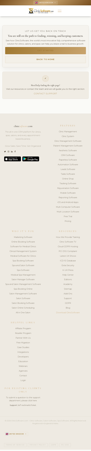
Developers (23, 358)
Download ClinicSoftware (68, 314)
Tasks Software (68, 175)
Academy (67, 285)
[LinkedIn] (12, 152)
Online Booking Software (23, 243)
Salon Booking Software (23, 304)
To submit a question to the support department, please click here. (23, 400)
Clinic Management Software (67, 142)
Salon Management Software (23, 295)
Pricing (68, 222)
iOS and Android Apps (68, 203)
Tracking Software (67, 184)
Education (23, 363)
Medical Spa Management (23, 276)
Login (23, 381)
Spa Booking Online (23, 290)
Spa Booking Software (23, 262)
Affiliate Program (23, 329)
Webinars (23, 367)
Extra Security (68, 266)
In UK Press (67, 271)
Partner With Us (23, 339)
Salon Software (23, 299)
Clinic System (68, 137)
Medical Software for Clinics (23, 257)
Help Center (68, 276)
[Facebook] (15, 152)
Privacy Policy (38, 446)
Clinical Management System (23, 252)
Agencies (23, 372)
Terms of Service (15, 446)
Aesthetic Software (68, 152)
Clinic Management (68, 133)
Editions (68, 281)
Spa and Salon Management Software (23, 285)
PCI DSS (65, 446)
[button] (59, 11)
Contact (23, 377)
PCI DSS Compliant (68, 252)
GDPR (68, 304)
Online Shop (68, 180)
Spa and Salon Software (23, 266)
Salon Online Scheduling (23, 309)
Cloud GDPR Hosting (68, 248)
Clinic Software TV (67, 243)
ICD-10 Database (68, 262)
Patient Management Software (67, 147)
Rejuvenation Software (68, 189)
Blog (68, 309)
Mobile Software (68, 194)
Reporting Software (68, 199)
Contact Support (45, 95)
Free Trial (68, 217)
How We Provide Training (68, 238)
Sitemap (68, 290)
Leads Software (68, 170)
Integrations (23, 353)
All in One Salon (23, 314)
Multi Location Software (68, 213)
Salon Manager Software (23, 281)
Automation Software (68, 166)
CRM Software (68, 156)
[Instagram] (8, 152)
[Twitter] (5, 152)
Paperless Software (68, 161)
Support (68, 299)
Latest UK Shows (68, 257)
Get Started (45, 51)
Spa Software (23, 271)
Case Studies (23, 348)
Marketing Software (23, 238)
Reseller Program (23, 334)
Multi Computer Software (68, 208)
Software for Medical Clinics (23, 248)
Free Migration (23, 344)
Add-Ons (68, 295)
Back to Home (45, 60)
